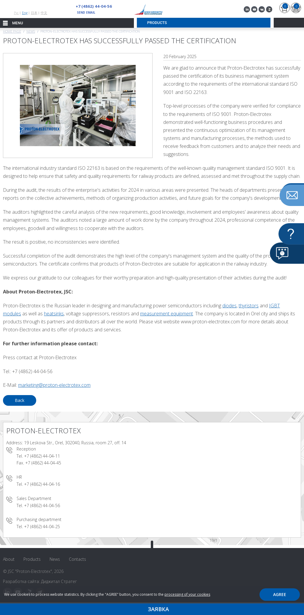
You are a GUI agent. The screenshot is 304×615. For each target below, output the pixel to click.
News (30, 31)
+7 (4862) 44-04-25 (42, 526)
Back (19, 400)
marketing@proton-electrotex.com (54, 385)
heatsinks (54, 313)
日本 (34, 13)
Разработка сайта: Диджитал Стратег (40, 581)
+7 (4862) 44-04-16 (42, 484)
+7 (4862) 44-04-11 (42, 456)
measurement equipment (166, 313)
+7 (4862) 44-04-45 (43, 463)
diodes (229, 305)
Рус (16, 13)
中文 (44, 13)
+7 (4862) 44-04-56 (92, 6)
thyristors (249, 305)
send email (86, 12)
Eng (25, 13)
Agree (279, 594)
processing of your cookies (187, 594)
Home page (12, 31)
